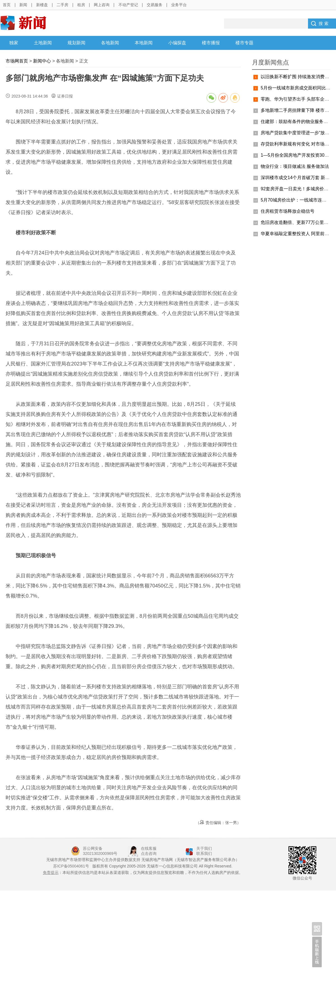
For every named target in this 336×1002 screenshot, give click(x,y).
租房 (81, 5)
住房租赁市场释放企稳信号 (287, 211)
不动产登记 (128, 5)
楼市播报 (211, 42)
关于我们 (204, 848)
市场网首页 (17, 61)
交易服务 (154, 5)
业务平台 (179, 5)
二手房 (62, 5)
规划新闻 (76, 42)
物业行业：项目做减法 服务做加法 (295, 166)
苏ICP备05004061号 (71, 866)
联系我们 (204, 853)
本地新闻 (144, 42)
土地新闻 (43, 42)
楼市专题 (244, 42)
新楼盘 (42, 5)
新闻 (23, 5)
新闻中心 (42, 61)
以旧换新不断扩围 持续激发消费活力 (297, 76)
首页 (7, 5)
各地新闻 (110, 42)
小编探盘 (177, 42)
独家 (13, 42)
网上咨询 (101, 5)
